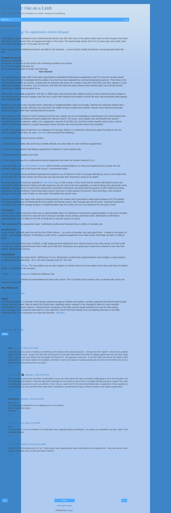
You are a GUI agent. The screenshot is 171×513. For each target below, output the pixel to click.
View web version (64, 506)
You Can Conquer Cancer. (16, 266)
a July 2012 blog (50, 182)
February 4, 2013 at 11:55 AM (25, 348)
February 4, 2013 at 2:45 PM (37, 375)
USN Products (14, 444)
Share (5, 334)
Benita (11, 423)
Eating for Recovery (10, 279)
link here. (61, 313)
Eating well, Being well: (19, 274)
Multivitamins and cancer (13, 293)
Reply (10, 366)
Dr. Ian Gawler (14, 375)
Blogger (69, 510)
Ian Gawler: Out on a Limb (26, 7)
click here (41, 132)
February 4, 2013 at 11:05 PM (27, 423)
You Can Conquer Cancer (33, 166)
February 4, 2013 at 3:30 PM (32, 399)
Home (64, 500)
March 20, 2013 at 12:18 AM (34, 444)
